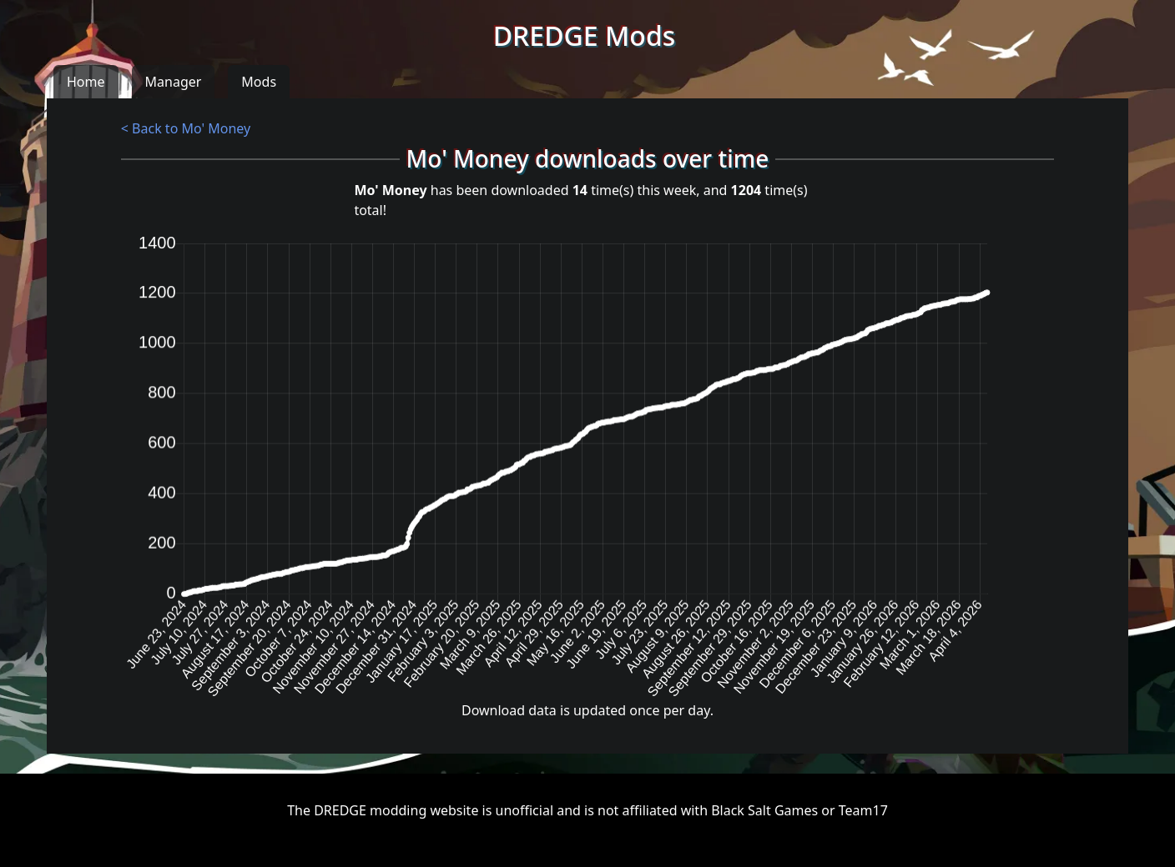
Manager (173, 82)
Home (86, 82)
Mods (258, 82)
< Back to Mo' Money (185, 128)
